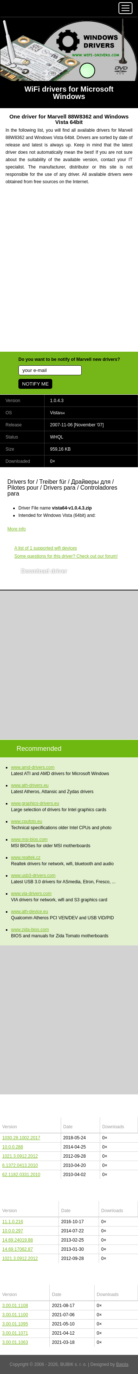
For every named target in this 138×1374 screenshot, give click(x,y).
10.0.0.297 (12, 1230)
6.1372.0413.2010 (20, 1165)
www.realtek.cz (25, 857)
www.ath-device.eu (29, 911)
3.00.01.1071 (15, 1333)
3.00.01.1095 (15, 1324)
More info (16, 529)
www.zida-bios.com (30, 929)
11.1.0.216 (12, 1221)
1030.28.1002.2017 (21, 1137)
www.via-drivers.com (31, 893)
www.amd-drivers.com (32, 767)
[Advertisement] (69, 273)
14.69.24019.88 (17, 1240)
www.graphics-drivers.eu (35, 803)
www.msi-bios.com (29, 839)
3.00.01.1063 (15, 1342)
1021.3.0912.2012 (20, 1156)
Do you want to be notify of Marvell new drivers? (69, 359)
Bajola (122, 1364)
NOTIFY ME (35, 384)
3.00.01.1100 (15, 1314)
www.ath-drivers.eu (30, 785)
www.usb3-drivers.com (33, 875)
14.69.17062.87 (17, 1249)
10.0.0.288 (12, 1147)
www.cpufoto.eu (26, 821)
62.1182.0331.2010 (21, 1174)
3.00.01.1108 (15, 1305)
